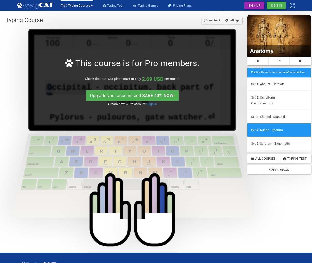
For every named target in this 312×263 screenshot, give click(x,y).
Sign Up (254, 5)
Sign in (144, 77)
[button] (77, 5)
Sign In (276, 5)
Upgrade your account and (132, 71)
